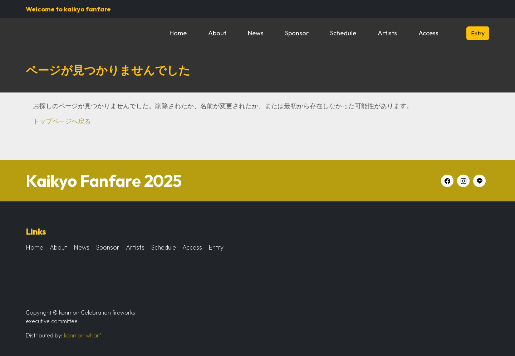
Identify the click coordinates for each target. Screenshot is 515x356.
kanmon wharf (82, 335)
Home (178, 33)
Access (428, 33)
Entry (478, 33)
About (217, 33)
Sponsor (297, 33)
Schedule (343, 33)
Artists (387, 33)
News (256, 33)
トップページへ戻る (62, 121)
